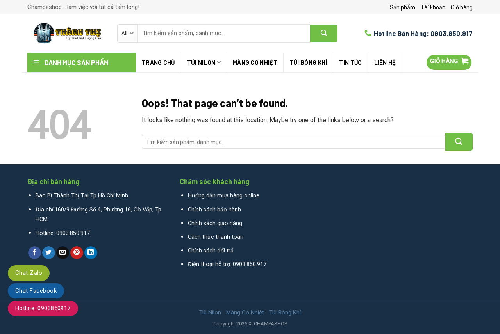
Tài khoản (433, 7)
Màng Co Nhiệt (255, 62)
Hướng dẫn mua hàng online (223, 195)
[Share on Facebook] (34, 252)
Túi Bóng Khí (308, 62)
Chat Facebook (36, 290)
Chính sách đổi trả (211, 250)
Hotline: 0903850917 (43, 308)
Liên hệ (385, 62)
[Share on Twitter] (48, 252)
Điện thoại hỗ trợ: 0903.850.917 (227, 264)
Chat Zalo (28, 272)
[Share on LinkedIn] (90, 252)
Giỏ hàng (462, 7)
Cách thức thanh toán (215, 237)
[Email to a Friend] (62, 252)
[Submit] (324, 33)
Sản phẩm (402, 7)
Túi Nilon (204, 62)
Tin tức (350, 62)
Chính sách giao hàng (215, 223)
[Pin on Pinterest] (76, 252)
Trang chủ (158, 62)
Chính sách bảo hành (214, 209)
